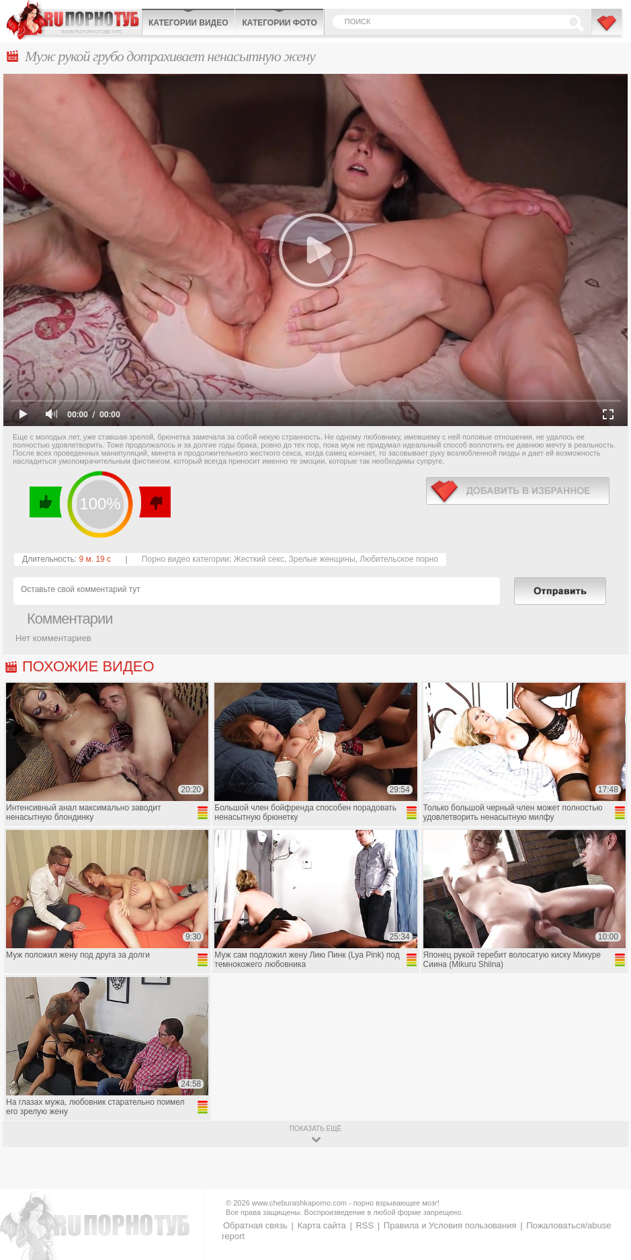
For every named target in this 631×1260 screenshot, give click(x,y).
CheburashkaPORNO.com (74, 20)
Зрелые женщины (322, 559)
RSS (364, 1225)
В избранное (607, 28)
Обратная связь (255, 1225)
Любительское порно (399, 559)
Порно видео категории (185, 559)
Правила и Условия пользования (450, 1225)
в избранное (517, 491)
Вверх (605, 1184)
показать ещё (315, 1128)
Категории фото (279, 23)
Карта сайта (321, 1225)
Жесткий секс (259, 559)
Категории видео (188, 23)
